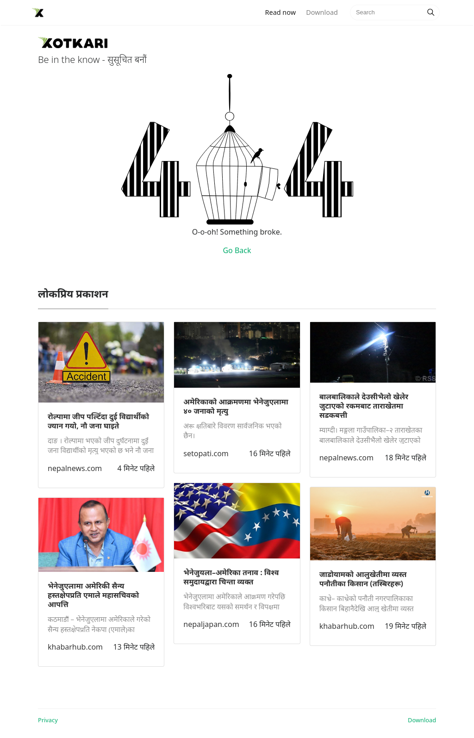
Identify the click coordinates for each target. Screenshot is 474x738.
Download (321, 12)
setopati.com (205, 453)
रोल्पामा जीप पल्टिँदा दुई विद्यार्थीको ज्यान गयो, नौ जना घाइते (98, 421)
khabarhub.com (75, 647)
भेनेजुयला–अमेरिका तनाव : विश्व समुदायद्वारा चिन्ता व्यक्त (231, 577)
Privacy (48, 720)
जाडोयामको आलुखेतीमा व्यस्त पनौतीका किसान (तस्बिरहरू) (363, 579)
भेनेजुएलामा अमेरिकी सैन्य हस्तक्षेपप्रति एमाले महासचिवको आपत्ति (93, 595)
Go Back (237, 250)
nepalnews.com (75, 468)
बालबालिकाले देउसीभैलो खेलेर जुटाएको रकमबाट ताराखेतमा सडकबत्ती (363, 405)
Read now (283, 12)
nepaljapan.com (211, 624)
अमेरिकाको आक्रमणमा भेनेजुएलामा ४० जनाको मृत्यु (235, 406)
